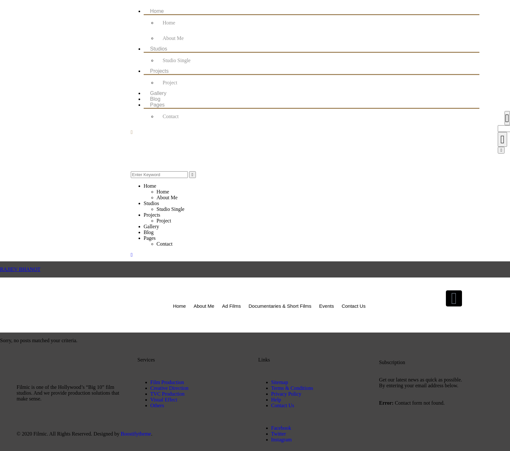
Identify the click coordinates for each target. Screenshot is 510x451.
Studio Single (177, 60)
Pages (157, 105)
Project (170, 82)
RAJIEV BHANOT (20, 269)
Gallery (158, 93)
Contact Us (353, 306)
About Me (173, 38)
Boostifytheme (136, 434)
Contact (171, 116)
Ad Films (231, 306)
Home (157, 11)
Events (326, 306)
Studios (158, 49)
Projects (159, 71)
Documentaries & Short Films (280, 306)
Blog (155, 99)
